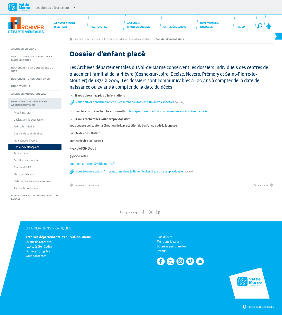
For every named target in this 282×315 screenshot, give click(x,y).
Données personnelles (171, 246)
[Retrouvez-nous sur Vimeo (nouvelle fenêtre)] (190, 261)
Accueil (78, 39)
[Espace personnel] (269, 22)
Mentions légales (168, 242)
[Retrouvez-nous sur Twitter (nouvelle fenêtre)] (170, 261)
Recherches (93, 39)
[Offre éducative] (179, 22)
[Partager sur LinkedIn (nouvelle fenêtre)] (158, 212)
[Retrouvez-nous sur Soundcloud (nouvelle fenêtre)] (200, 261)
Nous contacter (35, 256)
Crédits (161, 251)
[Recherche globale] (260, 22)
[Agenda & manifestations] (142, 22)
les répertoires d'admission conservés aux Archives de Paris (168, 111)
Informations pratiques (48, 228)
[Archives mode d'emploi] (70, 22)
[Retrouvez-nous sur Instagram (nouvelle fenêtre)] (180, 261)
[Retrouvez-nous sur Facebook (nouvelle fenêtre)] (161, 261)
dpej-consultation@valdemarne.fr (92, 164)
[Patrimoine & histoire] (215, 22)
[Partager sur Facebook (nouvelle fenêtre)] (143, 212)
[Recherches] (106, 22)
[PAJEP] (245, 22)
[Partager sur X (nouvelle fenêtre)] (150, 212)
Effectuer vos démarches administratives (128, 39)
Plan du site (164, 237)
